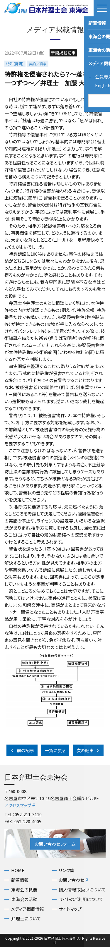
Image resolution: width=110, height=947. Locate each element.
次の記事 (88, 750)
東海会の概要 (24, 889)
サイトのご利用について (81, 899)
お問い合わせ (74, 880)
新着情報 (20, 880)
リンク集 (66, 870)
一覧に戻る (55, 750)
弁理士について (26, 918)
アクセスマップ (20, 805)
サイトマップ (70, 909)
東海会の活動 (24, 899)
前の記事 (22, 750)
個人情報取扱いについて (82, 889)
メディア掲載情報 (27, 909)
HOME (17, 870)
